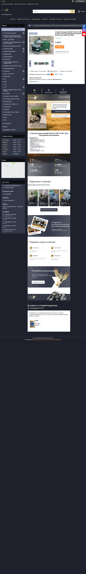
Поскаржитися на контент (40, 339)
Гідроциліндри (8, 56)
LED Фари (6, 93)
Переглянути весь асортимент (60, 116)
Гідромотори (7, 54)
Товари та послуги (22, 19)
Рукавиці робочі (37, 324)
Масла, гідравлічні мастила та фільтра (12, 90)
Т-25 (5, 87)
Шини (5, 117)
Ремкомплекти (8, 101)
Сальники (6, 109)
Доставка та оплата (55, 19)
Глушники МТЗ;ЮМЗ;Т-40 (11, 104)
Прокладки (7, 76)
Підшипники (7, 106)
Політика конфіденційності (54, 339)
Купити (60, 47)
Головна (12, 19)
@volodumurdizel (63, 230)
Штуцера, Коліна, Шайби (11, 96)
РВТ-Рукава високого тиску (11, 99)
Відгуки (5, 126)
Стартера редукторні (10, 33)
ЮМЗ (5, 81)
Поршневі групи (8, 48)
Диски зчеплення (9, 73)
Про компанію (36, 19)
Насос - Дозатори (9, 39)
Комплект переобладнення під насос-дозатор (12, 42)
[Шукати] (72, 11)
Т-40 (5, 84)
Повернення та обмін (69, 19)
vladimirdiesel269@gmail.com (12, 185)
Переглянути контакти (60, 111)
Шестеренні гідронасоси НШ (12, 46)
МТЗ (5, 79)
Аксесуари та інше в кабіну (11, 112)
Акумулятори (7, 114)
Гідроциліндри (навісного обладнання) (11, 62)
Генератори (7, 59)
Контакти (45, 19)
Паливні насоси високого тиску (12, 66)
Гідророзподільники (9, 51)
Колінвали (6, 71)
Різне (5, 120)
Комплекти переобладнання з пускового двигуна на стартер (12, 36)
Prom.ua (51, 338)
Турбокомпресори (9, 68)
